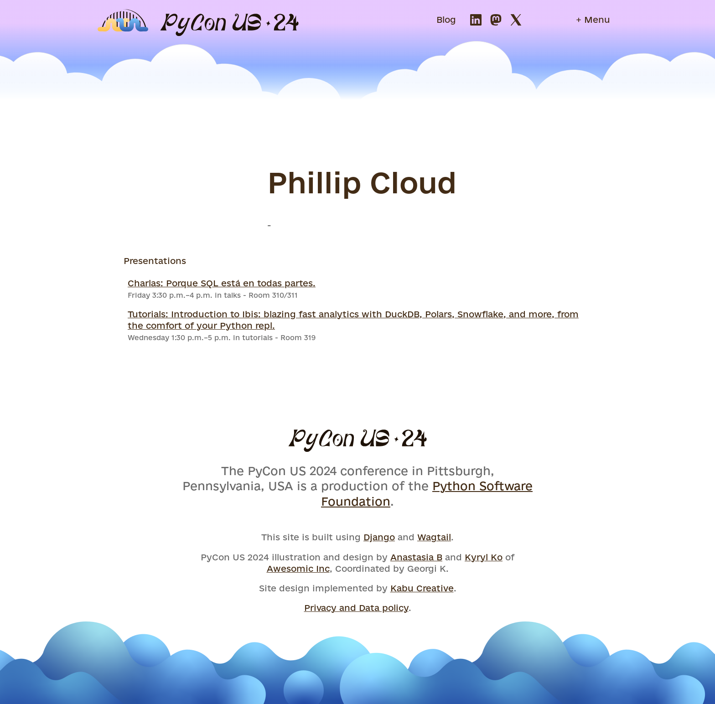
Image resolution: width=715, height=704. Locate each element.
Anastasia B (416, 557)
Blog (446, 20)
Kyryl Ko (484, 557)
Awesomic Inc (298, 569)
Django (379, 537)
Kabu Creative (422, 588)
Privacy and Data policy (356, 608)
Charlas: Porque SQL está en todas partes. (222, 283)
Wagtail (434, 537)
